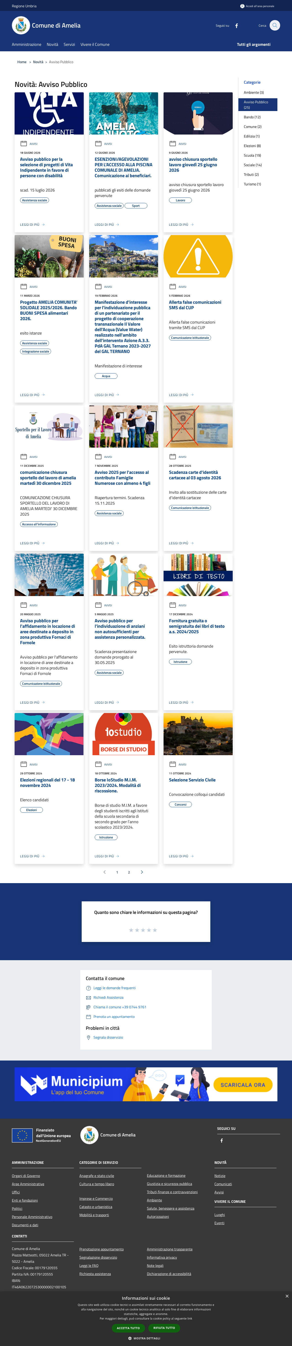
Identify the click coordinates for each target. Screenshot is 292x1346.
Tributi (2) (251, 174)
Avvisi (28, 144)
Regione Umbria (24, 6)
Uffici (16, 1192)
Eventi (219, 1223)
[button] (146, 1338)
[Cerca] (274, 25)
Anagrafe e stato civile (96, 1175)
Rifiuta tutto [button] (164, 1328)
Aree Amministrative (28, 1184)
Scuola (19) (252, 155)
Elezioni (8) (252, 145)
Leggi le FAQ (89, 1265)
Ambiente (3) (254, 92)
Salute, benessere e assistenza (170, 1208)
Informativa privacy (162, 1257)
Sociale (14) (253, 165)
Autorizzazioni (158, 1216)
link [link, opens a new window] (190, 1318)
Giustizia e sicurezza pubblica (169, 1183)
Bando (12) (252, 117)
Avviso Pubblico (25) (256, 104)
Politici (17, 1208)
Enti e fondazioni (25, 1200)
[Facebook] (234, 25)
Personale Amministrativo (32, 1216)
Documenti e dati (25, 1225)
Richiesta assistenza (95, 1273)
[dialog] (146, 1319)
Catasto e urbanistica (95, 1206)
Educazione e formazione (166, 1175)
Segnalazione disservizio (98, 1257)
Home (21, 62)
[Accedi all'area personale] (257, 6)
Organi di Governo (26, 1175)
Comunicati (223, 1184)
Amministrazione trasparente (170, 1249)
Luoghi (219, 1214)
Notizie (219, 1175)
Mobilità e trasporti (94, 1215)
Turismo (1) (252, 184)
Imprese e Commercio (96, 1198)
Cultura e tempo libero (96, 1184)
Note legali (155, 1265)
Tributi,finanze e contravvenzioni (172, 1192)
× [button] (287, 1296)
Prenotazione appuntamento (101, 1249)
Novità (38, 62)
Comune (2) (252, 126)
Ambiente (154, 1200)
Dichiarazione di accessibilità (169, 1273)
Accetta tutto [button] (128, 1328)
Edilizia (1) (252, 136)
